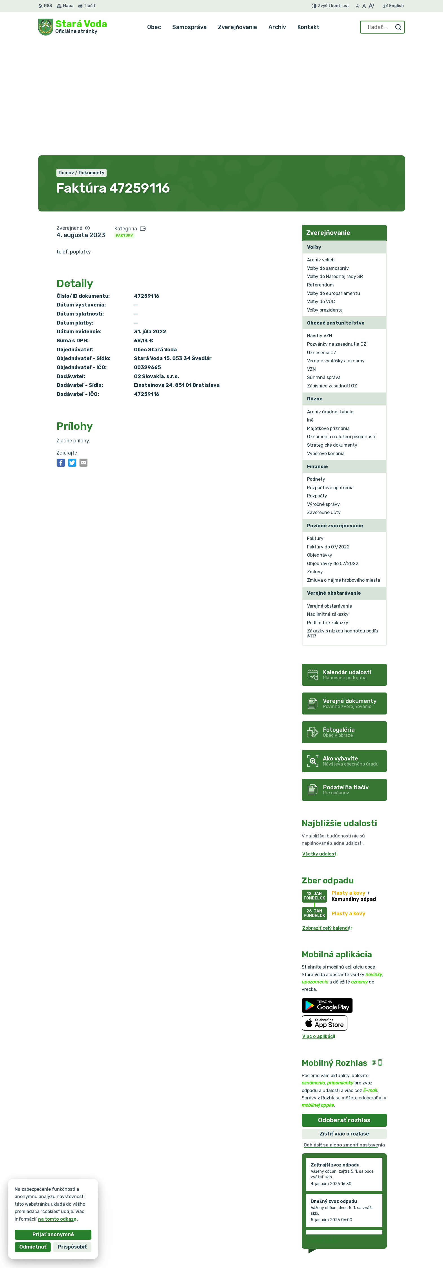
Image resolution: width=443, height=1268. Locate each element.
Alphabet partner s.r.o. (121, 1198)
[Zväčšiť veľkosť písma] (371, 6)
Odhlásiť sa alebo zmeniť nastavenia (344, 1029)
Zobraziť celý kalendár (327, 812)
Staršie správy (323, 1125)
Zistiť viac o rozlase (344, 1018)
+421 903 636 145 (363, 1227)
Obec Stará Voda (94, 1203)
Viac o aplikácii (318, 921)
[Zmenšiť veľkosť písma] (358, 6)
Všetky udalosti (320, 739)
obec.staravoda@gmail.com (373, 1233)
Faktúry (124, 120)
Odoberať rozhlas (344, 1005)
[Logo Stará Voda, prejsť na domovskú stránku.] (72, 27)
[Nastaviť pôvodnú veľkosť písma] (364, 6)
